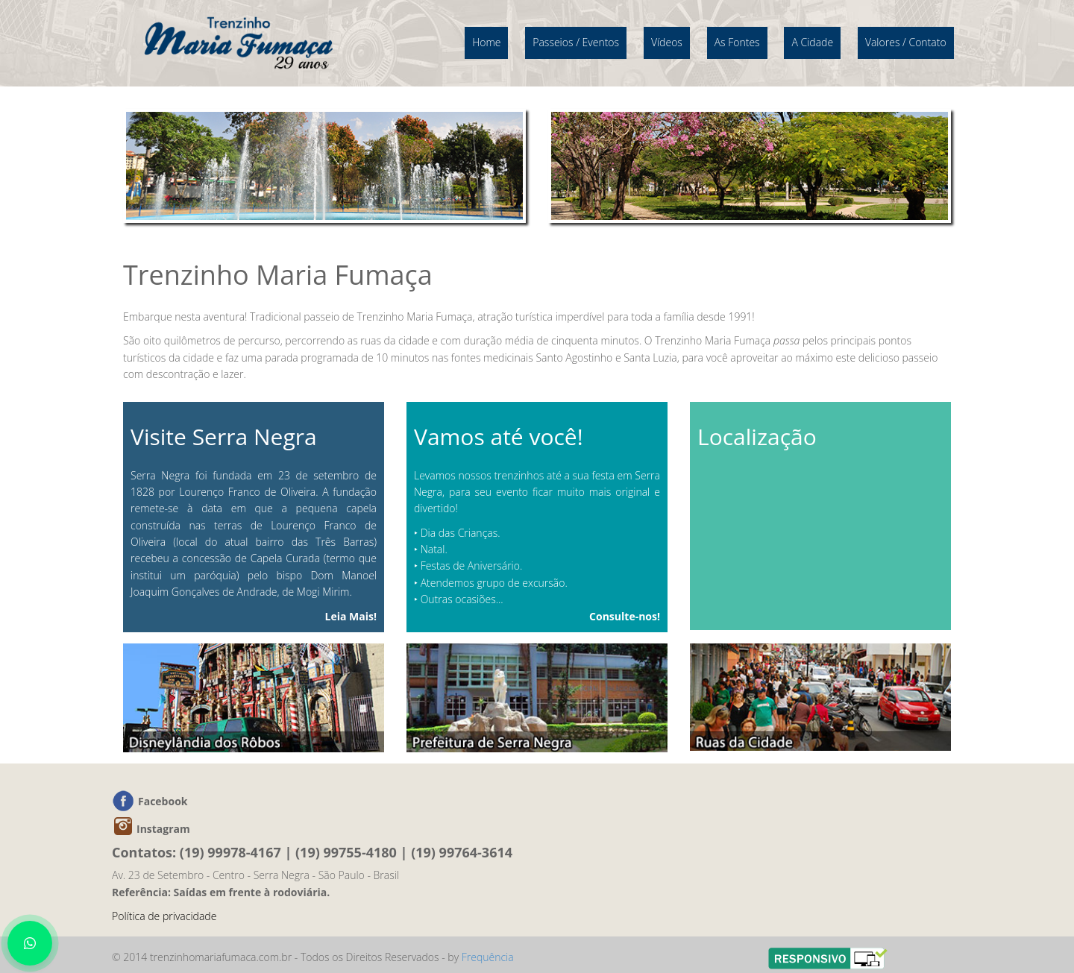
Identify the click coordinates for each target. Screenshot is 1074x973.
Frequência (488, 957)
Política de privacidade (164, 916)
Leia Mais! (351, 616)
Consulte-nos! (624, 616)
